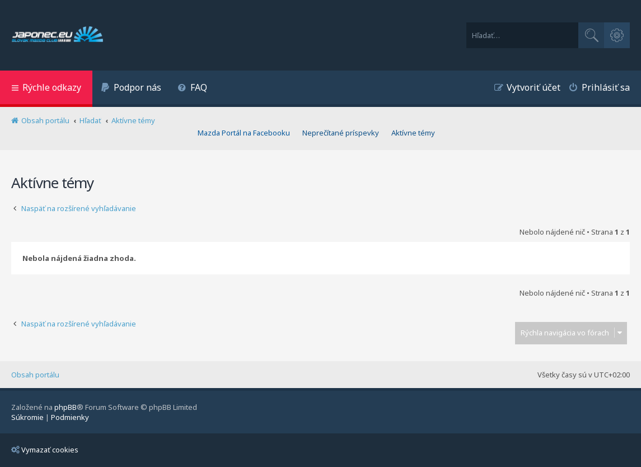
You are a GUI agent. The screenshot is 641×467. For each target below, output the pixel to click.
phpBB (65, 407)
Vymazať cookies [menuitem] (44, 450)
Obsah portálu (35, 375)
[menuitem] (131, 89)
